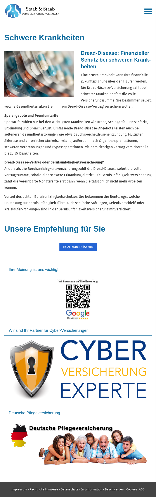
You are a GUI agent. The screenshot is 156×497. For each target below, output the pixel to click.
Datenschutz (69, 489)
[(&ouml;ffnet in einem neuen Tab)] (78, 299)
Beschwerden (114, 489)
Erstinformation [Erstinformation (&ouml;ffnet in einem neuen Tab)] (91, 489)
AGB (142, 489)
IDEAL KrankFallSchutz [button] (78, 247)
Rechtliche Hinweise (44, 489)
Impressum (19, 489)
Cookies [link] (131, 489)
